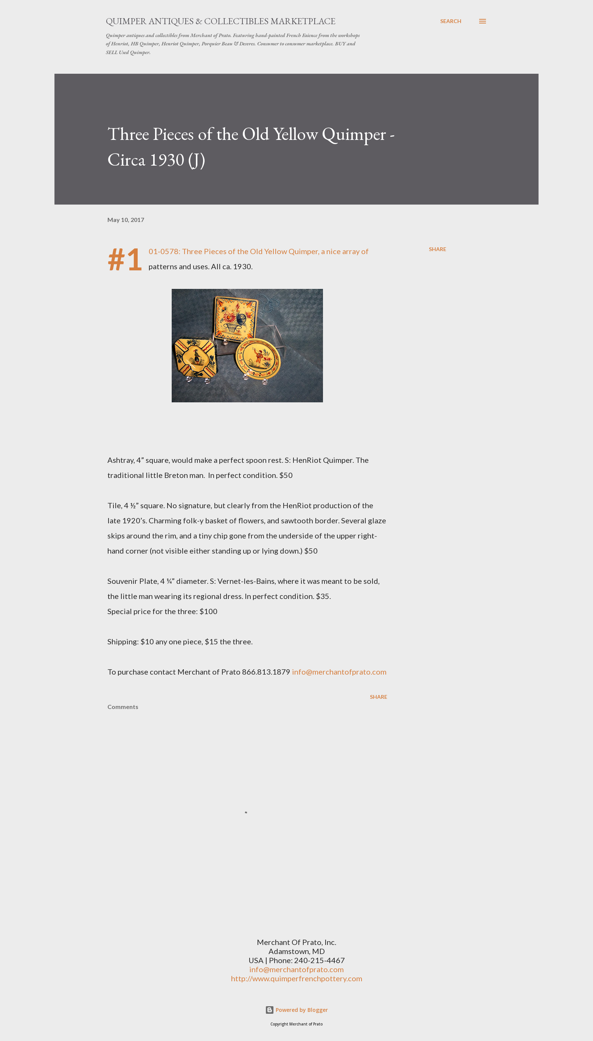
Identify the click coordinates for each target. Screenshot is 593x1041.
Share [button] (437, 249)
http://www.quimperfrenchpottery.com (296, 978)
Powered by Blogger (296, 1009)
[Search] (450, 21)
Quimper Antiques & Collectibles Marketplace (220, 21)
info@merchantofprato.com (339, 671)
